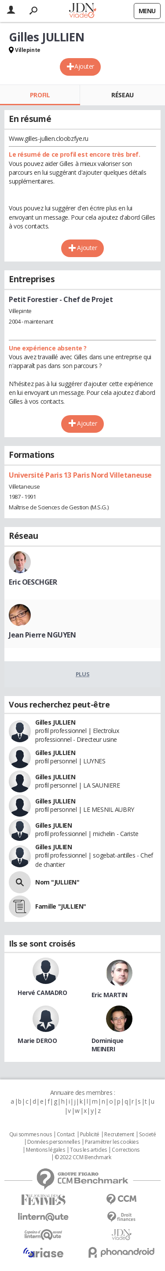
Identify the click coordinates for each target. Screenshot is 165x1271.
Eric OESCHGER (33, 582)
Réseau (122, 95)
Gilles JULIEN (53, 825)
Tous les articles (88, 1150)
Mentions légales (45, 1150)
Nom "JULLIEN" (57, 882)
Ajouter (84, 66)
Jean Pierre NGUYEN (42, 635)
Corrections (125, 1150)
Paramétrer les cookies (112, 1142)
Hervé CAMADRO (42, 992)
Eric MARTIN (110, 995)
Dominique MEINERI (108, 1044)
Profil (40, 95)
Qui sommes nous (30, 1134)
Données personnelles (53, 1142)
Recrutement (119, 1134)
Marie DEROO (37, 1040)
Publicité (89, 1134)
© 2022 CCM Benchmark (83, 1157)
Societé (147, 1134)
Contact (66, 1134)
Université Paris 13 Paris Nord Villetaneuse (80, 475)
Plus (82, 674)
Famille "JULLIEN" (60, 906)
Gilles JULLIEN (55, 722)
